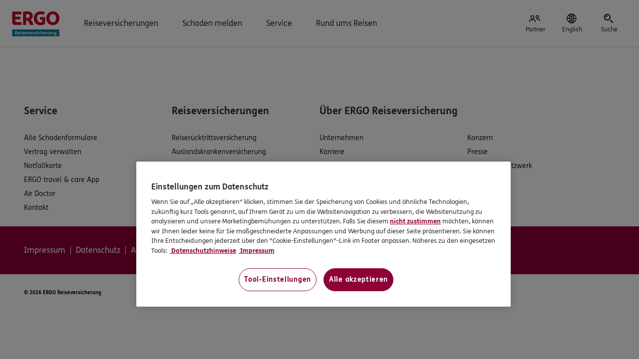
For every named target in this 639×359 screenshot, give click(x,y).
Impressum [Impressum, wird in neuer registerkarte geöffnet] (257, 251)
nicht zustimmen (415, 221)
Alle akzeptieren (358, 279)
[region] (323, 234)
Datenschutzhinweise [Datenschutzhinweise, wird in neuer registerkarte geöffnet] (203, 251)
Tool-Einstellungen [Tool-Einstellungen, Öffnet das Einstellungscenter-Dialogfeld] (277, 279)
